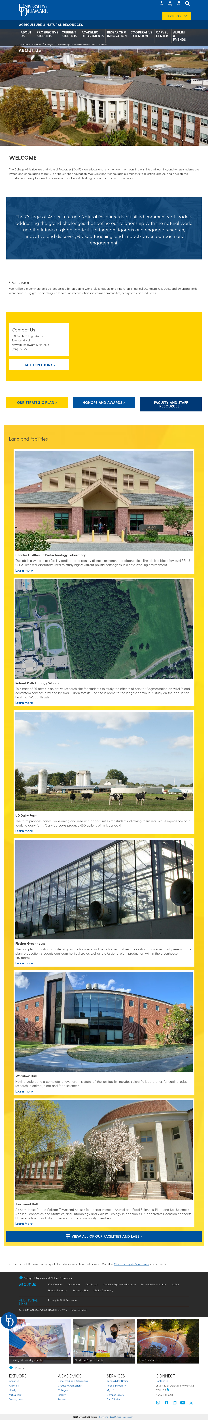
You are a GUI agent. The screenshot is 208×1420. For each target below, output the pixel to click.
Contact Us (162, 1380)
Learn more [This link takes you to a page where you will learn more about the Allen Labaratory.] (24, 570)
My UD (110, 1390)
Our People (92, 1284)
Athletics (14, 1385)
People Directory (116, 1385)
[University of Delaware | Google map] (168, 1390)
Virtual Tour (15, 1394)
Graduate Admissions (70, 1385)
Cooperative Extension (141, 34)
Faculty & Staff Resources (62, 1300)
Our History (74, 1284)
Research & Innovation (117, 34)
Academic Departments (93, 34)
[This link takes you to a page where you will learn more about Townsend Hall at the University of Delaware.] (104, 1150)
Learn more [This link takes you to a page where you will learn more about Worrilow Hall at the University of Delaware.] (24, 1091)
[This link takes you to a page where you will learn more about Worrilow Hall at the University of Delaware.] (104, 1022)
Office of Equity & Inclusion (131, 1264)
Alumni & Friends (179, 35)
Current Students (69, 34)
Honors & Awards (57, 1290)
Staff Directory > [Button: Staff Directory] (39, 365)
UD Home (23, 44)
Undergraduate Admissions (73, 1380)
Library (62, 1394)
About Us (26, 34)
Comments (103, 1417)
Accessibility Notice (118, 1380)
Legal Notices (115, 1417)
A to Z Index (113, 1399)
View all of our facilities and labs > (104, 1236)
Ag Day (175, 1284)
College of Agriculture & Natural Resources (76, 44)
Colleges (49, 44)
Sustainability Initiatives (153, 1284)
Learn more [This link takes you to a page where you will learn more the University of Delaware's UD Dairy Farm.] (24, 830)
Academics (36, 44)
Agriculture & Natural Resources (51, 24)
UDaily (12, 1390)
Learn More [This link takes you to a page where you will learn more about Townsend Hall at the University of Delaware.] (24, 1223)
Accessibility (128, 1417)
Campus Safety (115, 1394)
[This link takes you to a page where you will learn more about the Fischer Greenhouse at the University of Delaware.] (104, 890)
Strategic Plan (80, 1290)
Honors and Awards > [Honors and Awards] (104, 402)
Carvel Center (162, 34)
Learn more (24, 702)
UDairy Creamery (103, 1290)
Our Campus (55, 1284)
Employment (16, 1399)
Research (63, 1399)
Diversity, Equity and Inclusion (119, 1284)
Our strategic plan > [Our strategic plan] (37, 402)
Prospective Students (47, 34)
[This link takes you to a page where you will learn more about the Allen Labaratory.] (104, 501)
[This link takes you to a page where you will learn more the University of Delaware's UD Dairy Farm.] (104, 762)
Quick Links (173, 16)
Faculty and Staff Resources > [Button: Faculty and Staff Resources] (171, 404)
